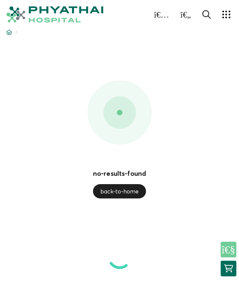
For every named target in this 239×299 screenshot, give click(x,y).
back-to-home (119, 191)
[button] (55, 14)
